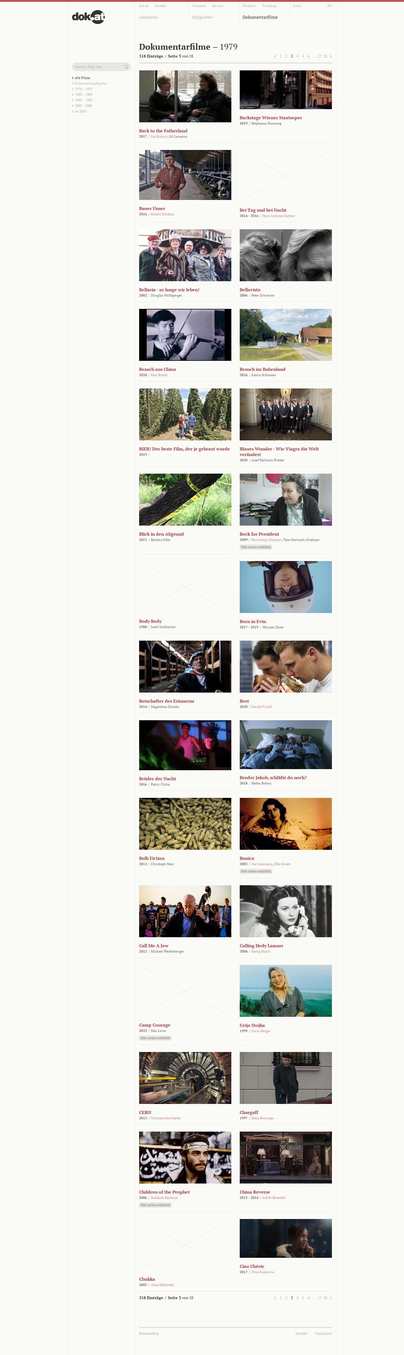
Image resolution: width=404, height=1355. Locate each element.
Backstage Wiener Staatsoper (271, 117)
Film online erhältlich (256, 547)
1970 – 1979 (83, 89)
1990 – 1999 (83, 100)
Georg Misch (260, 951)
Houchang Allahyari (266, 540)
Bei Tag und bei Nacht (263, 210)
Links (297, 6)
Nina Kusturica (262, 1272)
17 (320, 56)
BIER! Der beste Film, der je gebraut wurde (184, 449)
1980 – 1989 (83, 94)
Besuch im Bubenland (263, 369)
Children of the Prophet (164, 1192)
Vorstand (199, 6)
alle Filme (82, 78)
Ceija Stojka (252, 1025)
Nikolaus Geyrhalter (166, 1118)
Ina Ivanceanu (261, 864)
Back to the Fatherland (163, 131)
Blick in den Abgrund (161, 534)
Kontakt (160, 6)
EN (329, 6)
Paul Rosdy (159, 375)
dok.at (143, 6)
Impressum (323, 1333)
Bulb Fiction (152, 858)
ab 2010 (80, 111)
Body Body (150, 621)
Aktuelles (148, 17)
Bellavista (250, 290)
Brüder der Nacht (157, 779)
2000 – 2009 (83, 106)
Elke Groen (282, 864)
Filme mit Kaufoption (91, 83)
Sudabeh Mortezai (164, 1198)
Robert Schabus (162, 214)
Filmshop (269, 6)
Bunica (247, 858)
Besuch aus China (157, 369)
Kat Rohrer (159, 136)
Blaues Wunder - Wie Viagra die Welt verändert (279, 451)
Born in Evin (253, 621)
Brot (244, 701)
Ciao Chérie (252, 1266)
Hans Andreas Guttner (278, 216)
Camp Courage (154, 1025)
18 (325, 56)
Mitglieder (202, 17)
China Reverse (255, 1192)
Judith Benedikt (274, 1198)
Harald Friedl (261, 707)
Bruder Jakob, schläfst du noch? (273, 777)
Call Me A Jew (153, 946)
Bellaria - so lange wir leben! (169, 290)
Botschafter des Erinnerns (166, 701)
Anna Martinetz (162, 1285)
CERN (145, 1112)
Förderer (249, 6)
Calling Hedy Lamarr (261, 946)
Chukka (147, 1279)
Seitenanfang (148, 1333)
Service (217, 6)
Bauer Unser (152, 208)
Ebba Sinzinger (262, 1118)
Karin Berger (260, 1031)
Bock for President (259, 534)
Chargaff (249, 1112)
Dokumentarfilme (260, 17)
